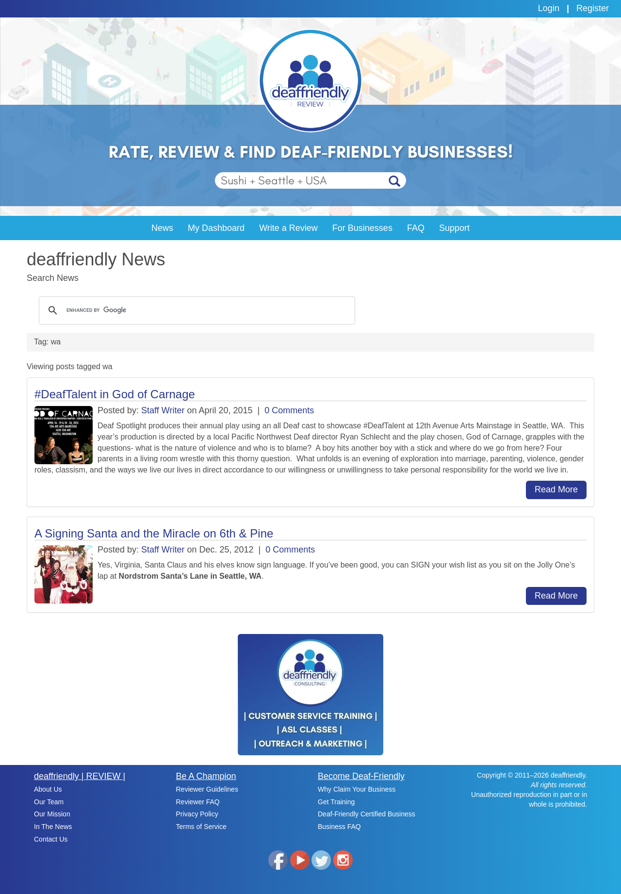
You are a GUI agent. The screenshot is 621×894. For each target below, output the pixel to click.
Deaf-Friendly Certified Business (366, 814)
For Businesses (362, 228)
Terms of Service (201, 826)
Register (592, 8)
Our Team (49, 802)
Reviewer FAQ (198, 802)
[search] (195, 310)
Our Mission (52, 814)
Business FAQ (339, 826)
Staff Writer (162, 410)
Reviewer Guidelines (207, 789)
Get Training (336, 802)
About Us (48, 789)
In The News (53, 826)
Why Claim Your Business (356, 789)
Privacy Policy (197, 814)
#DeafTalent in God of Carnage (114, 394)
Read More (556, 489)
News (162, 228)
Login (548, 8)
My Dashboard (216, 228)
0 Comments (289, 410)
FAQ (416, 228)
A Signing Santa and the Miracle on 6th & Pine (153, 533)
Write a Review (288, 228)
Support (454, 228)
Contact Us (50, 839)
